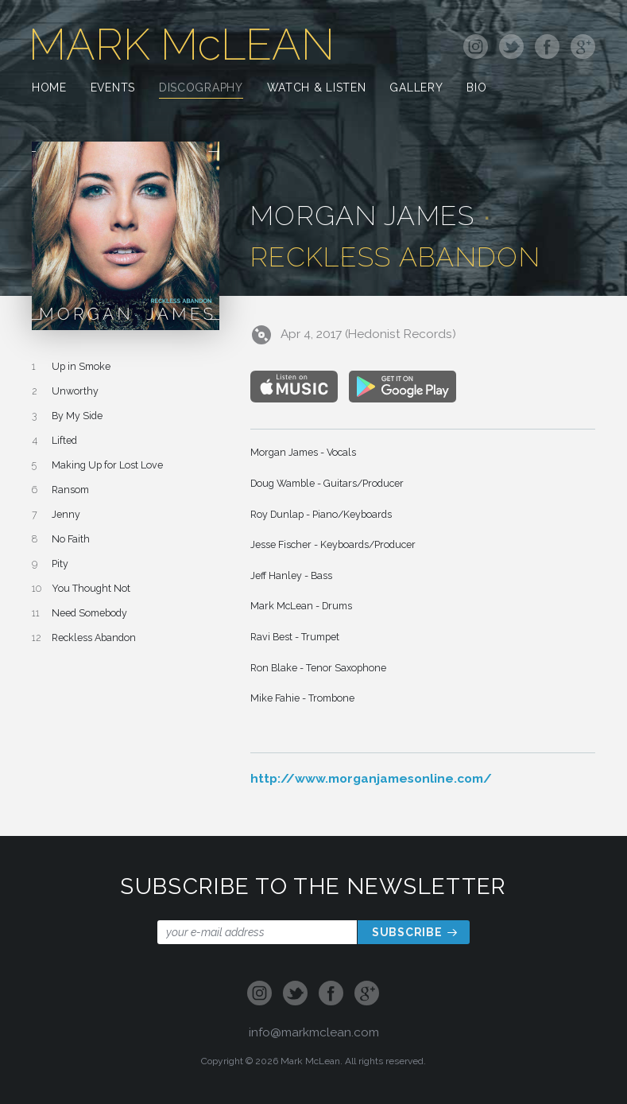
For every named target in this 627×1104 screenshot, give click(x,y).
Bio (476, 89)
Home (49, 89)
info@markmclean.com (314, 1032)
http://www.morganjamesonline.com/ (371, 778)
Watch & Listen (316, 89)
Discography (201, 89)
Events (113, 89)
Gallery (416, 89)
